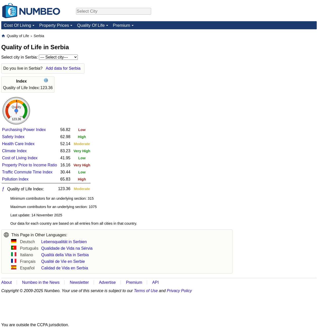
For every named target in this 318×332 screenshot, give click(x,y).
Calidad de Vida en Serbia (64, 268)
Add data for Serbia (63, 68)
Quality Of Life (90, 25)
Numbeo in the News (41, 282)
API (155, 282)
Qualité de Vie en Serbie (63, 261)
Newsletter (79, 282)
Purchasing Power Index (24, 129)
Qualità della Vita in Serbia (65, 255)
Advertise (107, 282)
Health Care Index (18, 144)
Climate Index (14, 151)
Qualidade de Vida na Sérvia (66, 248)
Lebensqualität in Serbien (64, 242)
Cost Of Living (17, 25)
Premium (121, 25)
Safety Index (13, 137)
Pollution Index (15, 179)
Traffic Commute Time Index (27, 172)
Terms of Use (146, 291)
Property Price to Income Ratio (29, 165)
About (6, 282)
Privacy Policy (179, 291)
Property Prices (54, 25)
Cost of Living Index (20, 158)
